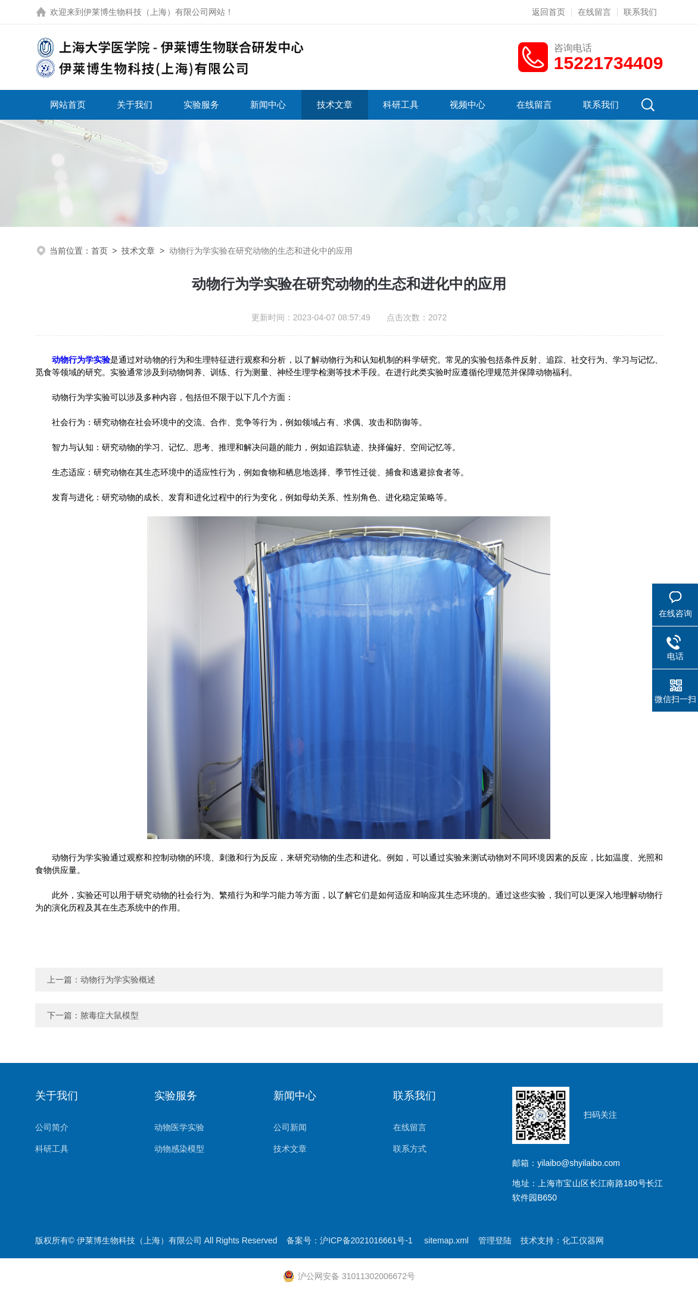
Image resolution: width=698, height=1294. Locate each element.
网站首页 (68, 104)
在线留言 (594, 12)
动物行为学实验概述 (117, 979)
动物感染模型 (179, 1148)
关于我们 (134, 104)
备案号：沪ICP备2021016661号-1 (350, 1240)
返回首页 (548, 12)
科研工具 (401, 104)
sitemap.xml (446, 1240)
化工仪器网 (583, 1240)
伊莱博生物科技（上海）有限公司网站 (154, 12)
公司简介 (51, 1127)
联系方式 (409, 1148)
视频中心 (467, 104)
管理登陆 (495, 1240)
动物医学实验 (179, 1127)
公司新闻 (290, 1127)
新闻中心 (268, 104)
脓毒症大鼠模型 (109, 1015)
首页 (99, 250)
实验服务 (201, 104)
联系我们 (640, 12)
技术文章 (335, 104)
